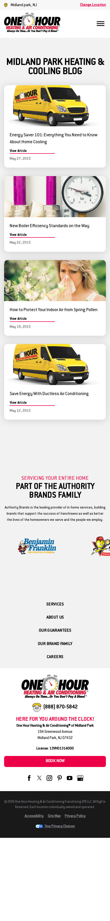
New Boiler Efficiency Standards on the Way (49, 226)
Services (55, 605)
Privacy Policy (75, 816)
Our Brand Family (55, 644)
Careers (55, 657)
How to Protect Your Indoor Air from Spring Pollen (53, 310)
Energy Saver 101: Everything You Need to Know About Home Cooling (53, 138)
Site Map (54, 816)
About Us (55, 618)
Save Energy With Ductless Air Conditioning (49, 394)
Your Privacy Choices (55, 826)
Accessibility (34, 816)
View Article (18, 151)
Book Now (55, 761)
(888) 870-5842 (60, 707)
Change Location (93, 5)
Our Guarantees (55, 631)
